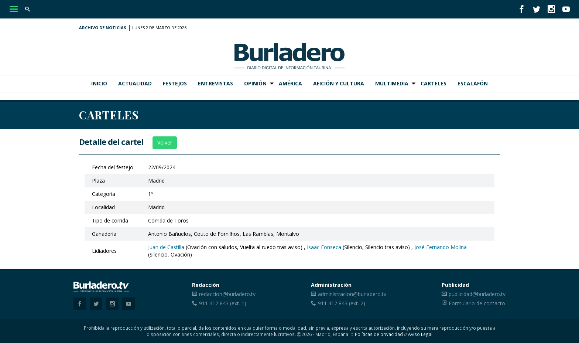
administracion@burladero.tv (352, 294)
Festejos (175, 83)
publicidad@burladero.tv (477, 294)
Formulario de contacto (477, 303)
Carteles (433, 83)
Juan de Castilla (166, 247)
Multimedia (391, 83)
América (290, 83)
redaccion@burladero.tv (227, 294)
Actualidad (135, 83)
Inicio (99, 83)
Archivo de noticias (102, 27)
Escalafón (473, 83)
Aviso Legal (420, 334)
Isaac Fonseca (324, 247)
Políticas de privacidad (379, 334)
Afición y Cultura (338, 83)
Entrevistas (215, 83)
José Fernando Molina (440, 247)
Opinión (255, 83)
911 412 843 (214, 303)
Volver (164, 142)
